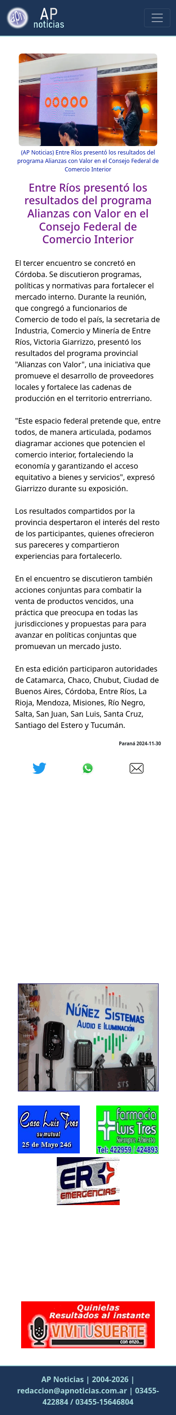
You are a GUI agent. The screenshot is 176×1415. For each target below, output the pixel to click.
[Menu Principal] (157, 17)
